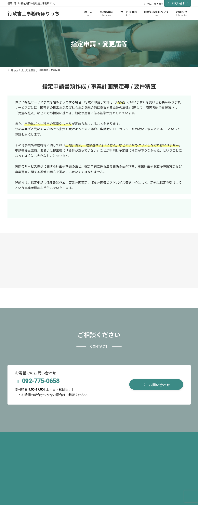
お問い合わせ (177, 3)
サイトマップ (57, 436)
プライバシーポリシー (25, 436)
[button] (156, 384)
